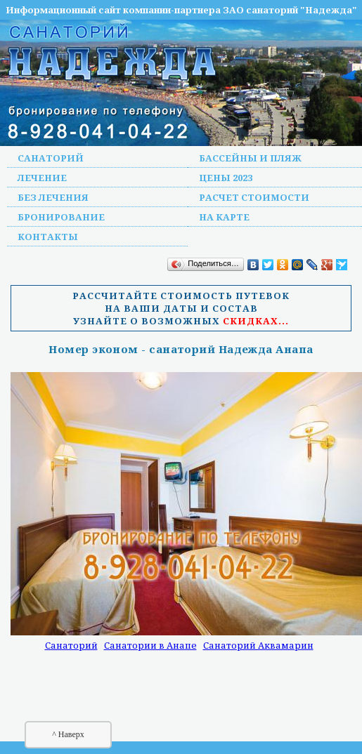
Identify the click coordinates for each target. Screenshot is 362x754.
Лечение (42, 177)
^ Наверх (68, 734)
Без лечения (53, 197)
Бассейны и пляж (250, 158)
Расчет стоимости (254, 197)
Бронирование (61, 217)
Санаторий (51, 158)
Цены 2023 (225, 177)
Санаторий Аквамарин (258, 645)
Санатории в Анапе (150, 645)
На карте (224, 217)
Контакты (48, 236)
